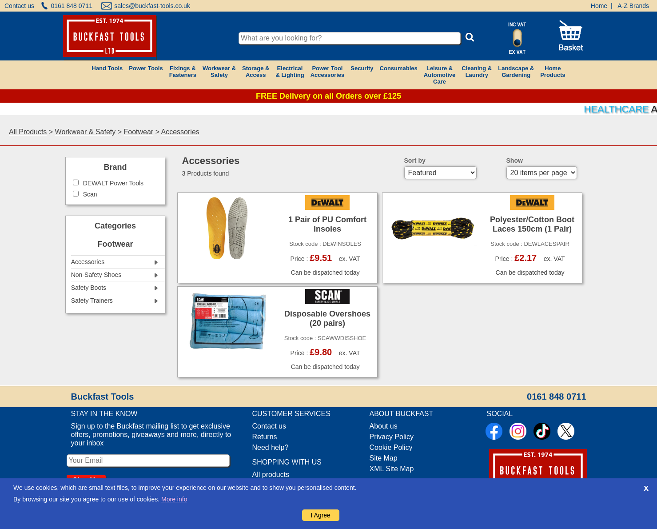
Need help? (270, 447)
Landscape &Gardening (516, 71)
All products (271, 474)
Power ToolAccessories (328, 71)
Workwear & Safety (85, 132)
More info (174, 499)
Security (361, 68)
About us (384, 426)
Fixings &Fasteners (182, 71)
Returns (264, 437)
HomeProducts (552, 71)
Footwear (138, 132)
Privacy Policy (392, 437)
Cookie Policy (391, 447)
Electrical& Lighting (289, 71)
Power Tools (146, 68)
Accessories (180, 132)
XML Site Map (392, 469)
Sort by (415, 160)
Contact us (19, 5)
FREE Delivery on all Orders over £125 (328, 96)
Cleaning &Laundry (477, 71)
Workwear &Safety (219, 71)
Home (599, 5)
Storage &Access (255, 71)
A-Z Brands (633, 5)
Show (514, 160)
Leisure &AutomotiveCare (440, 75)
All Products (28, 132)
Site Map (384, 458)
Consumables (399, 68)
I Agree (320, 515)
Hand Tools (107, 68)
